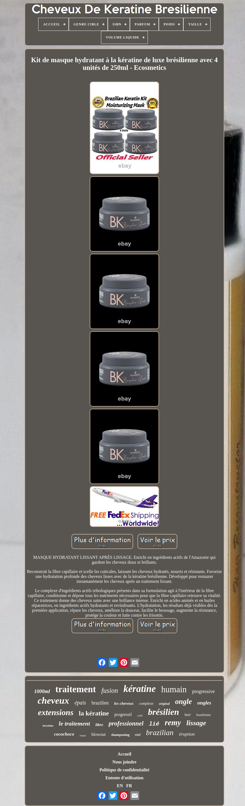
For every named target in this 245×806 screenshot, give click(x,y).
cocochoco (64, 734)
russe (83, 735)
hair (187, 715)
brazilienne (203, 715)
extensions (55, 712)
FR (129, 785)
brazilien (100, 703)
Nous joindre (124, 762)
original (164, 704)
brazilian (160, 732)
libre (99, 725)
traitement (75, 689)
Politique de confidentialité (124, 770)
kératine (140, 688)
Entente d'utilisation (124, 777)
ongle (183, 701)
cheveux (53, 700)
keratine (48, 725)
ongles (204, 703)
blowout (98, 734)
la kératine (94, 713)
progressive (203, 691)
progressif (123, 714)
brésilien (163, 712)
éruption (187, 734)
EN (120, 785)
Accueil (125, 754)
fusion (109, 690)
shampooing (120, 735)
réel (138, 735)
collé (139, 715)
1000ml (42, 691)
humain (174, 689)
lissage (196, 723)
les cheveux (123, 703)
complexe (146, 703)
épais (80, 703)
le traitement (74, 723)
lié (154, 724)
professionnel (126, 723)
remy (173, 722)
